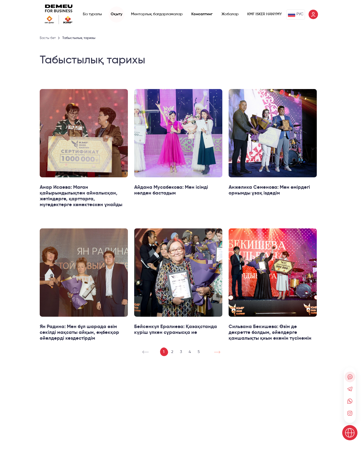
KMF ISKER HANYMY (264, 14)
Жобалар (230, 14)
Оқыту (116, 14)
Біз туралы (92, 14)
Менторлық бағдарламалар (157, 14)
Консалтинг (202, 14)
